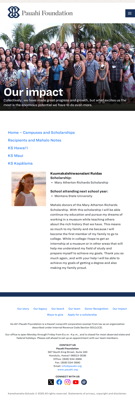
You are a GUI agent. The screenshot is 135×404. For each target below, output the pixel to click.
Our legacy (40, 308)
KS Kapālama (20, 163)
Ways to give (55, 314)
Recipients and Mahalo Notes (34, 140)
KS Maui (15, 156)
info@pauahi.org (72, 366)
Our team (74, 308)
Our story (23, 308)
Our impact (120, 308)
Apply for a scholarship (82, 314)
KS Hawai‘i (18, 148)
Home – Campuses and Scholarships (41, 132)
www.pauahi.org (67, 369)
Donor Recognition (96, 308)
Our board (57, 308)
